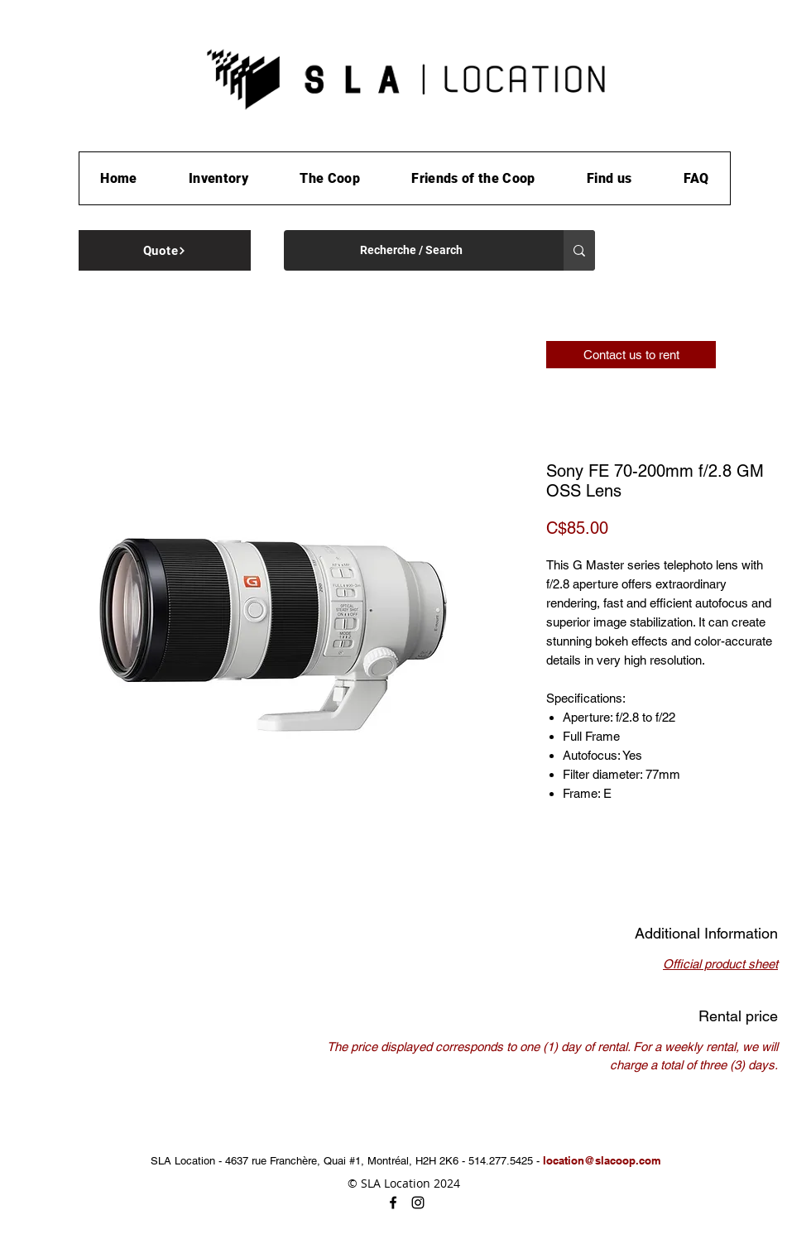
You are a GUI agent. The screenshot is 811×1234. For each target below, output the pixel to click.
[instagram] (418, 1202)
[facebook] (393, 1202)
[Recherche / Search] (411, 250)
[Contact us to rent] (631, 354)
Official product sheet (720, 964)
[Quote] (165, 250)
